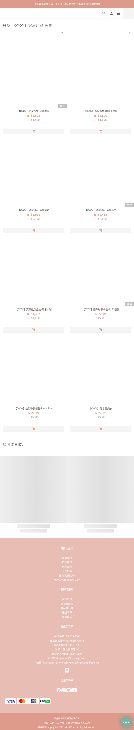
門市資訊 (67, 562)
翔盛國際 (67, 558)
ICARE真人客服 (75, 640)
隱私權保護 (67, 608)
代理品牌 (67, 566)
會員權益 (67, 617)
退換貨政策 (67, 603)
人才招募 (67, 571)
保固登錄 (67, 599)
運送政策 (67, 612)
